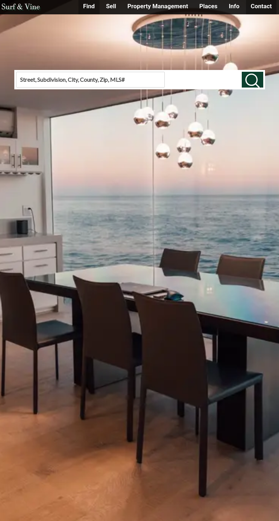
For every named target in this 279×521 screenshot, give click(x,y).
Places (208, 6)
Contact (261, 6)
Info (234, 6)
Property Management (158, 6)
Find (89, 6)
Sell (111, 6)
